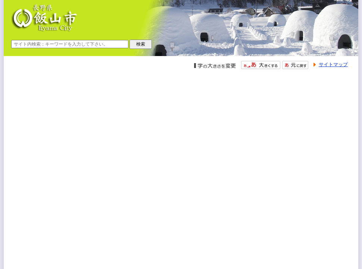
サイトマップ (333, 64)
